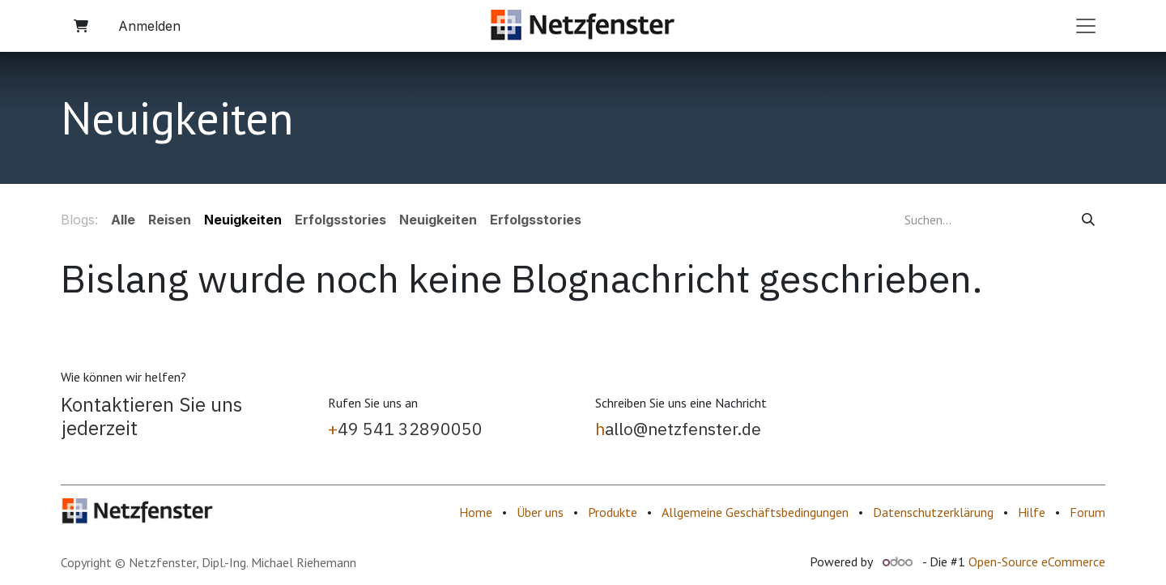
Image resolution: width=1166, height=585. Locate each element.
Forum (1087, 512)
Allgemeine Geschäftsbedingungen (755, 512)
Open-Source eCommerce (1036, 561)
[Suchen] (1088, 219)
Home (475, 512)
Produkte (612, 512)
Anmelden (149, 26)
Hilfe (1031, 512)
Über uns (540, 512)
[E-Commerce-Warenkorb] (81, 26)
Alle (123, 219)
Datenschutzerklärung (933, 512)
